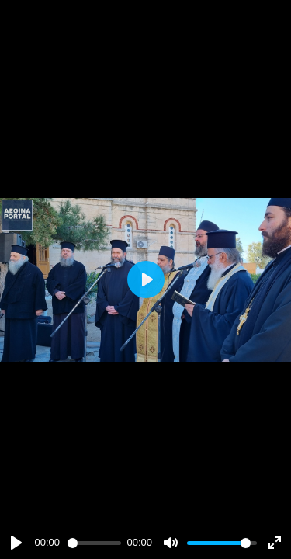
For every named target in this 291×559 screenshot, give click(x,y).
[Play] (16, 542)
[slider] (94, 543)
